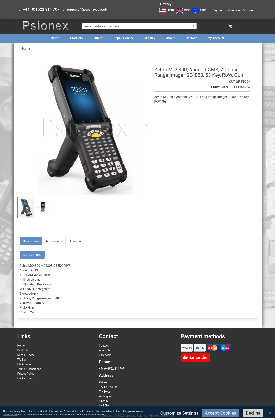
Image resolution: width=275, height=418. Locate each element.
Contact (104, 345)
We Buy (21, 359)
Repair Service (26, 355)
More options (32, 255)
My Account (24, 364)
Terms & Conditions (29, 368)
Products (22, 350)
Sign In (217, 10)
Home (26, 48)
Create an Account (241, 10)
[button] (167, 12)
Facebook (105, 355)
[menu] (138, 38)
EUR (199, 10)
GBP (183, 10)
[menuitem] (54, 38)
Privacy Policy (25, 373)
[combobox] (139, 26)
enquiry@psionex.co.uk (87, 9)
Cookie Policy (25, 378)
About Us (104, 350)
